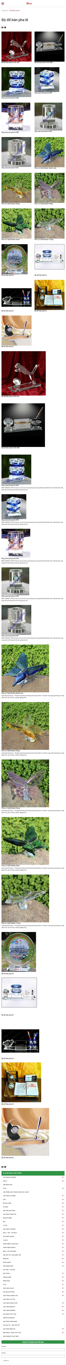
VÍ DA (33, 1188)
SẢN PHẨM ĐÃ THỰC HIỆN (10, 1336)
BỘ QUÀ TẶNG (33, 1203)
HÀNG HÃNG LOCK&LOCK (33, 1244)
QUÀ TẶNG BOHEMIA (33, 1310)
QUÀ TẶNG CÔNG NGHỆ (10, 1321)
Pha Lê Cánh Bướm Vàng (10, 204)
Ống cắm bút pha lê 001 (10, 168)
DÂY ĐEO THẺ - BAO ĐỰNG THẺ (33, 1255)
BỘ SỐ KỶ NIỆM (33, 1218)
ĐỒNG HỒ (33, 1258)
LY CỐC (33, 1225)
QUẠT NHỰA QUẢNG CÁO (33, 1295)
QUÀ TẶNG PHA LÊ (33, 1288)
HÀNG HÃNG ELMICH (33, 1247)
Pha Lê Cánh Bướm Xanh (10, 239)
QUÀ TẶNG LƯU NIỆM (33, 1195)
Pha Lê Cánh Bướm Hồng (44, 204)
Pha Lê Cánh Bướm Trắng (44, 239)
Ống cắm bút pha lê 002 (43, 131)
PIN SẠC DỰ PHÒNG (33, 1292)
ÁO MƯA (33, 1207)
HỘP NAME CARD (33, 1266)
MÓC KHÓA (33, 1273)
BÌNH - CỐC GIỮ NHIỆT (33, 1251)
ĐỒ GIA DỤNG (33, 1262)
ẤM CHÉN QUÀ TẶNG (33, 1210)
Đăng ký (6, 1360)
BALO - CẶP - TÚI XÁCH (33, 1233)
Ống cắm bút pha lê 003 (10, 132)
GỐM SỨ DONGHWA (8, 1318)
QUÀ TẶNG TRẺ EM (33, 1236)
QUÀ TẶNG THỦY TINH (33, 1314)
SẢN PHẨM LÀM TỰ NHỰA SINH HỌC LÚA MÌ (16, 1192)
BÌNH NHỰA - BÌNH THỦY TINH (33, 1332)
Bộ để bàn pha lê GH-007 (10, 62)
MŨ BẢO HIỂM (33, 1277)
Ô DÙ (33, 1284)
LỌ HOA (33, 1240)
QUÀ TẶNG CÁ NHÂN (33, 1229)
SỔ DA (33, 1181)
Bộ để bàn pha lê (7, 275)
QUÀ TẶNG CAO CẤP (9, 1299)
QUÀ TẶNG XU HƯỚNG (33, 1177)
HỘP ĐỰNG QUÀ (7, 1184)
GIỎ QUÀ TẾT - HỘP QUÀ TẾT (11, 1325)
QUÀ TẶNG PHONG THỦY (33, 1303)
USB (33, 1199)
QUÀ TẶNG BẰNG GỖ (33, 1306)
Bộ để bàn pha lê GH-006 (44, 62)
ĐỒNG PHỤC (33, 1281)
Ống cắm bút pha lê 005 (10, 98)
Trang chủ (4, 10)
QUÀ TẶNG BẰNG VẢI (33, 1329)
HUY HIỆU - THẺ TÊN (9, 1269)
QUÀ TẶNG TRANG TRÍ (33, 1214)
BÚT (33, 1221)
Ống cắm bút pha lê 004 (43, 93)
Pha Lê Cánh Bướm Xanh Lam (45, 168)
